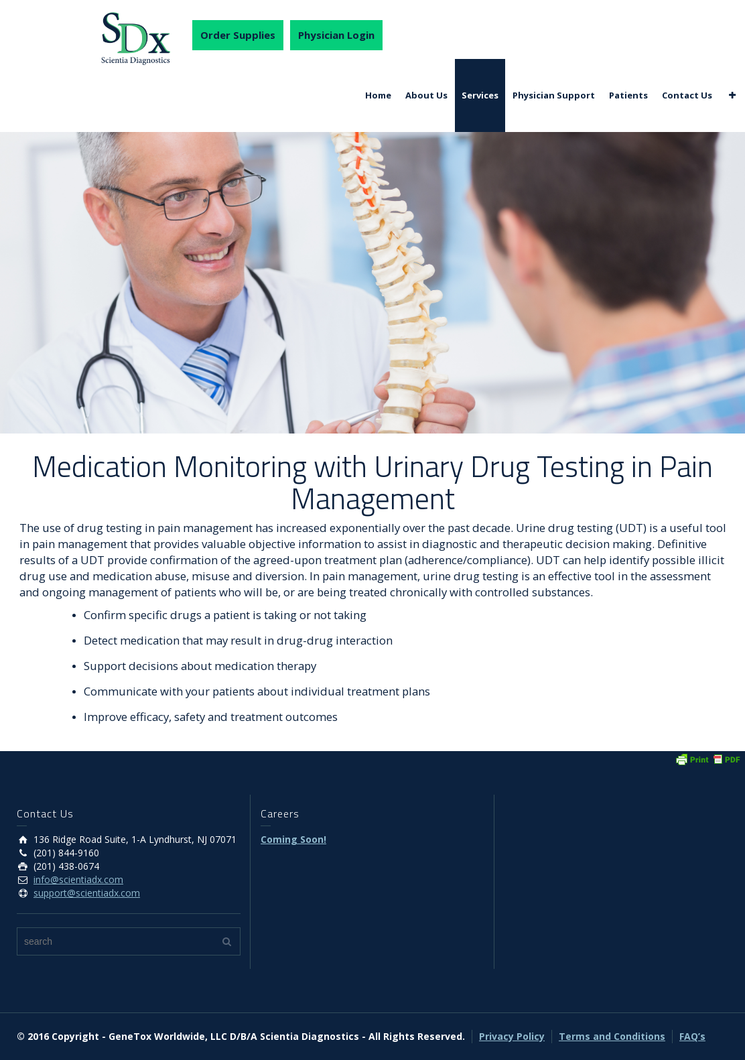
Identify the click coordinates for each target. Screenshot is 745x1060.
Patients (628, 95)
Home (378, 95)
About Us (426, 95)
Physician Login (336, 35)
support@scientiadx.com (86, 892)
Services (480, 95)
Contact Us (687, 95)
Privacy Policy (512, 1036)
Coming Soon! (293, 839)
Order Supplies (237, 35)
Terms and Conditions (612, 1036)
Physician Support (554, 95)
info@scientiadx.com (78, 879)
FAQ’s (692, 1036)
